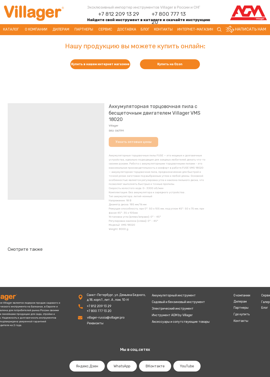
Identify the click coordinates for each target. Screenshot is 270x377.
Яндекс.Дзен (87, 366)
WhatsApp (122, 366)
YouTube (187, 366)
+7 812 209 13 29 (118, 14)
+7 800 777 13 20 (99, 311)
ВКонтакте (155, 366)
